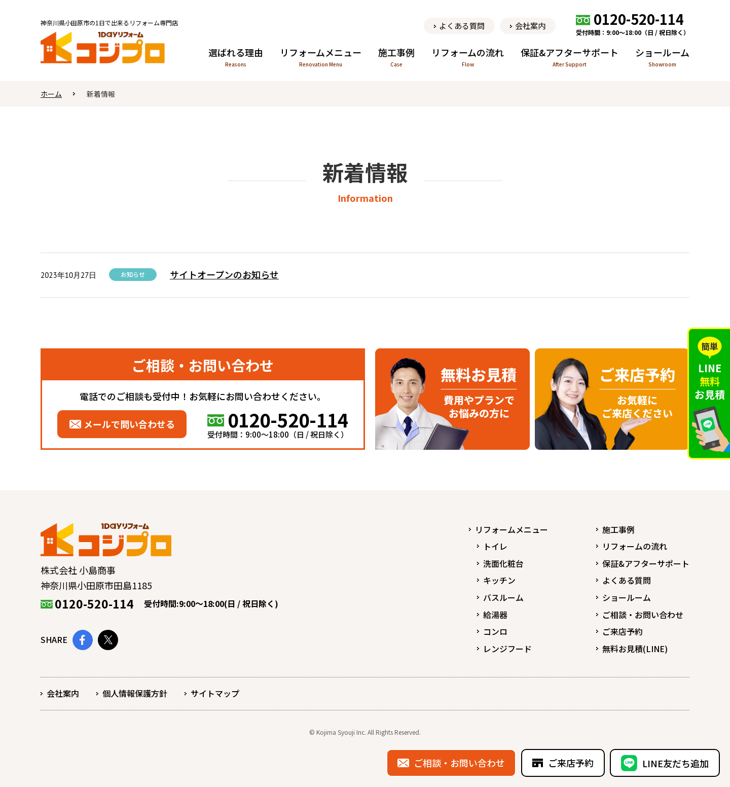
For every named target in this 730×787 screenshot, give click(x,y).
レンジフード (507, 648)
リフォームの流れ (634, 546)
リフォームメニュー (511, 529)
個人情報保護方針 (134, 693)
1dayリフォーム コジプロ (103, 49)
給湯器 (495, 615)
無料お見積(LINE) (635, 648)
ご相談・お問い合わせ (642, 615)
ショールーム (626, 597)
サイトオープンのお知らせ (224, 274)
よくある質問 (626, 580)
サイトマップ (215, 693)
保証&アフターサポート (645, 563)
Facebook (82, 640)
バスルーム (503, 597)
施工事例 (618, 529)
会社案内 (63, 693)
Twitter (108, 640)
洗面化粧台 (503, 563)
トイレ (495, 546)
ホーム (51, 94)
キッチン (499, 580)
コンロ (495, 631)
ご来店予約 (622, 631)
